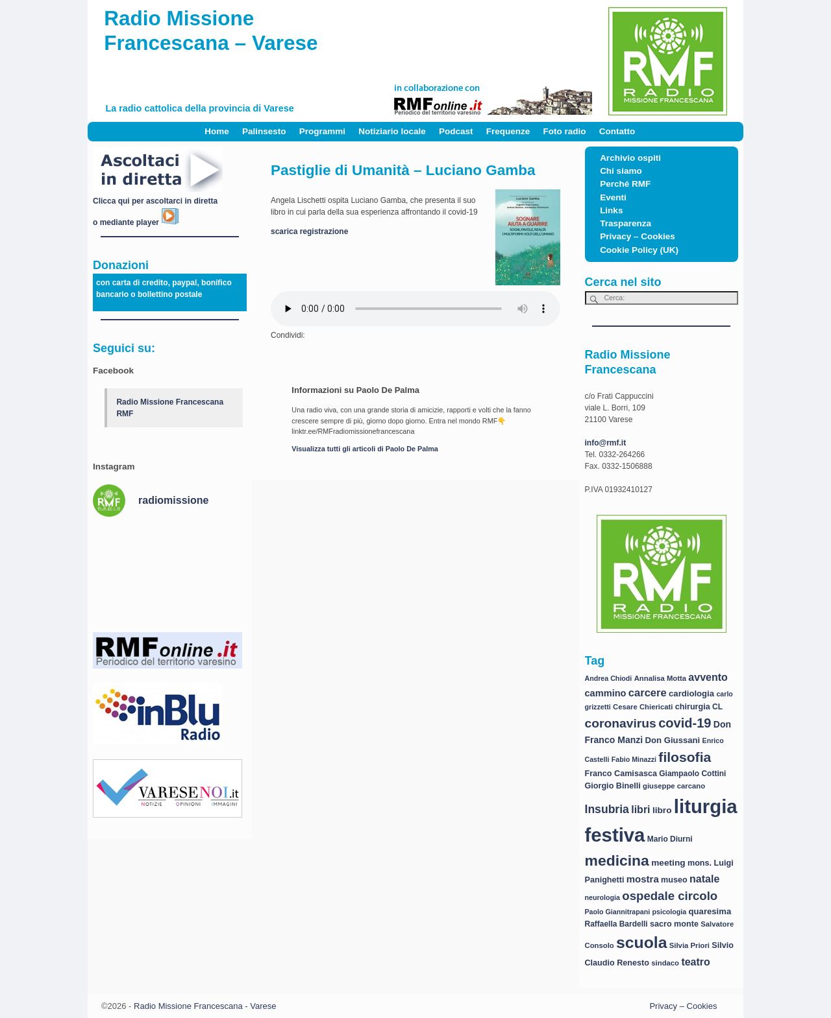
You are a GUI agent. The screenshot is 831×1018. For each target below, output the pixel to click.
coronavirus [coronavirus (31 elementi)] (620, 723)
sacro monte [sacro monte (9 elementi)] (674, 924)
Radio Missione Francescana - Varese (205, 1006)
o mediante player (136, 222)
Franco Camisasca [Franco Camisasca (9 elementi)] (621, 773)
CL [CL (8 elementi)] (717, 706)
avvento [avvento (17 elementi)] (707, 677)
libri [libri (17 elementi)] (640, 809)
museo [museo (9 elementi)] (674, 879)
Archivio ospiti (630, 158)
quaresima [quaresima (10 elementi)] (710, 911)
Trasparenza (625, 223)
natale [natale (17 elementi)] (704, 878)
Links (611, 210)
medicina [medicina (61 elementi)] (617, 860)
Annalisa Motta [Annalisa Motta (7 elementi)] (660, 678)
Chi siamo (621, 171)
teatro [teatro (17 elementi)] (695, 961)
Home (217, 131)
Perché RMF (625, 184)
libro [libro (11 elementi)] (662, 810)
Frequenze (508, 131)
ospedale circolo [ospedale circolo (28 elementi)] (669, 896)
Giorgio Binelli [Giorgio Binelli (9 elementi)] (613, 785)
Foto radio (564, 131)
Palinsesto (264, 131)
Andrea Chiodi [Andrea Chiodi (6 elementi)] (608, 678)
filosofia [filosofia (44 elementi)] (684, 757)
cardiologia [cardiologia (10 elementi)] (691, 693)
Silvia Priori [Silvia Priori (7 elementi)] (689, 945)
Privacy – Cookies (637, 236)
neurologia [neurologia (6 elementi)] (602, 897)
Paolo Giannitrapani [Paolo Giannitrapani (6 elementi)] (618, 912)
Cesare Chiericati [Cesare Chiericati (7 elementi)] (643, 707)
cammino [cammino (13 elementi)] (605, 693)
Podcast (456, 131)
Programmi (322, 131)
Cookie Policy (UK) (639, 250)
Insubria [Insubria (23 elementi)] (607, 809)
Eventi (613, 197)
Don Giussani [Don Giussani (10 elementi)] (673, 740)
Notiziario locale (392, 131)
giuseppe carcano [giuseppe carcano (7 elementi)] (674, 786)
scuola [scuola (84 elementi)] (641, 942)
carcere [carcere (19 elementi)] (647, 693)
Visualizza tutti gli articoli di (364, 449)
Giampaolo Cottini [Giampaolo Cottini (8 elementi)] (692, 773)
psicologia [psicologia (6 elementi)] (669, 912)
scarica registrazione (309, 231)
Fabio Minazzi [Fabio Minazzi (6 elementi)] (634, 759)
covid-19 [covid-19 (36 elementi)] (684, 723)
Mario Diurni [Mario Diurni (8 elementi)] (670, 839)
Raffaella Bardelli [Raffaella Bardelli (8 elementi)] (616, 924)
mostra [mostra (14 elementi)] (642, 878)
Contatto (617, 131)
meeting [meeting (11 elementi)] (668, 863)
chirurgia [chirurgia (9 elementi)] (692, 706)
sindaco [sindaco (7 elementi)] (665, 963)
